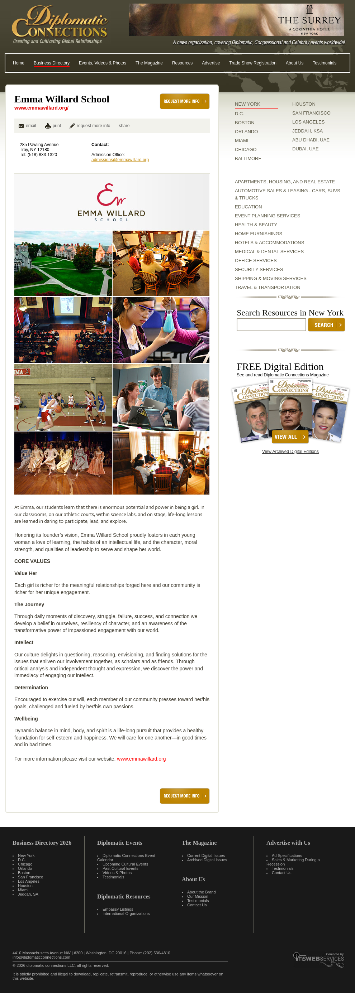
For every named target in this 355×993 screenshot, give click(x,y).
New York (26, 855)
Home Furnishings (258, 233)
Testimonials (324, 63)
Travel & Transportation (267, 287)
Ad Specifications (287, 855)
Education (248, 206)
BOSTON (245, 122)
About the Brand (201, 892)
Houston (25, 885)
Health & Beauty (256, 224)
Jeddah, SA (28, 894)
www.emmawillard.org (141, 759)
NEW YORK (247, 104)
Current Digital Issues (206, 855)
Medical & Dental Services (269, 251)
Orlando (25, 868)
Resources (182, 63)
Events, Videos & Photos (102, 63)
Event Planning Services (267, 215)
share (124, 125)
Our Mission (197, 896)
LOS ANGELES (308, 122)
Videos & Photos (117, 873)
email (27, 125)
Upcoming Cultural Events (125, 864)
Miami (23, 890)
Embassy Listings (118, 909)
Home (18, 63)
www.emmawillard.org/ (41, 108)
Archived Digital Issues (207, 860)
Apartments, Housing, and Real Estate (285, 181)
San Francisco (30, 877)
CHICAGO (246, 149)
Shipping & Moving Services (271, 278)
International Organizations (126, 913)
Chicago (25, 864)
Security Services (259, 269)
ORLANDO (246, 131)
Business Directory (52, 63)
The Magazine (149, 63)
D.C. (239, 113)
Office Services (256, 260)
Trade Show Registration (252, 63)
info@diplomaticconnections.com (41, 957)
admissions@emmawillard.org (120, 159)
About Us (294, 63)
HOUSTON (304, 104)
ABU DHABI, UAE (311, 140)
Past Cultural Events (120, 868)
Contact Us (197, 905)
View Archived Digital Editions (290, 451)
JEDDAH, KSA (307, 131)
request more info (90, 125)
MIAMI (241, 140)
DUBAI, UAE (305, 148)
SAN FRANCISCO (311, 113)
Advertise (211, 63)
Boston (24, 873)
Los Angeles (28, 881)
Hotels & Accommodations (269, 242)
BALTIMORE (248, 158)
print (57, 125)
